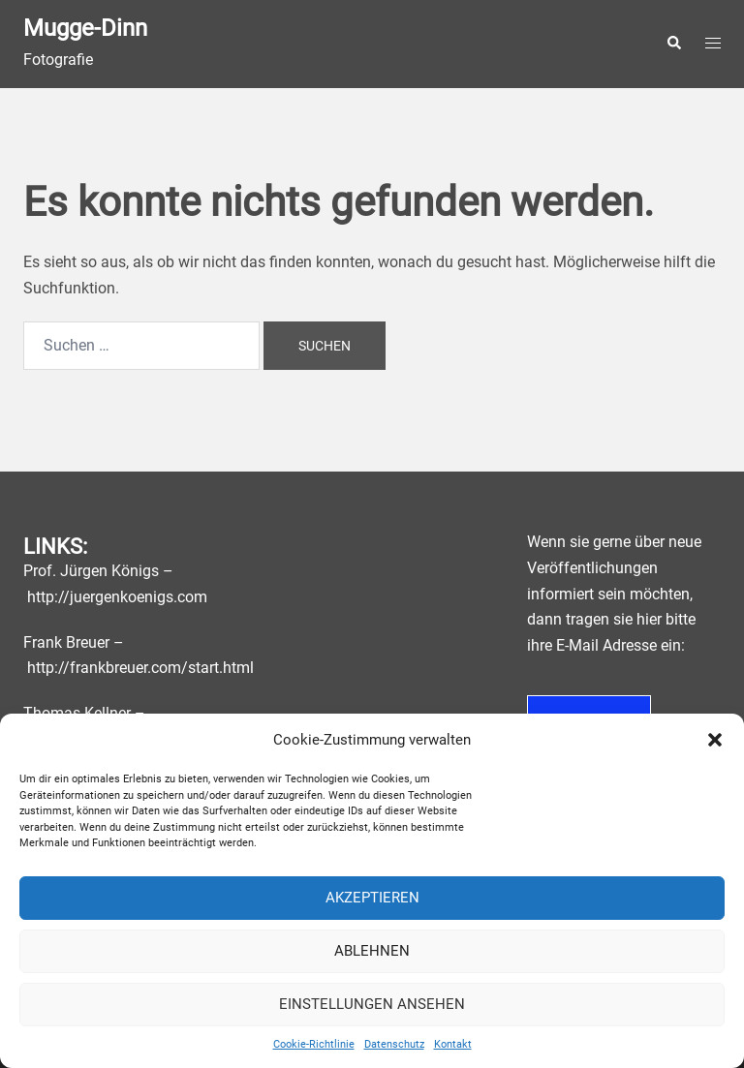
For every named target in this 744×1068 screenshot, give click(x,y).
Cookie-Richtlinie (314, 1044)
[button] (715, 739)
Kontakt (453, 1044)
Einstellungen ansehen (372, 1004)
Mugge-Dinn (85, 28)
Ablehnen (372, 951)
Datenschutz (394, 1044)
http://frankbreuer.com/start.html (140, 667)
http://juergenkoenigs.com (117, 597)
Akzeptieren (372, 897)
